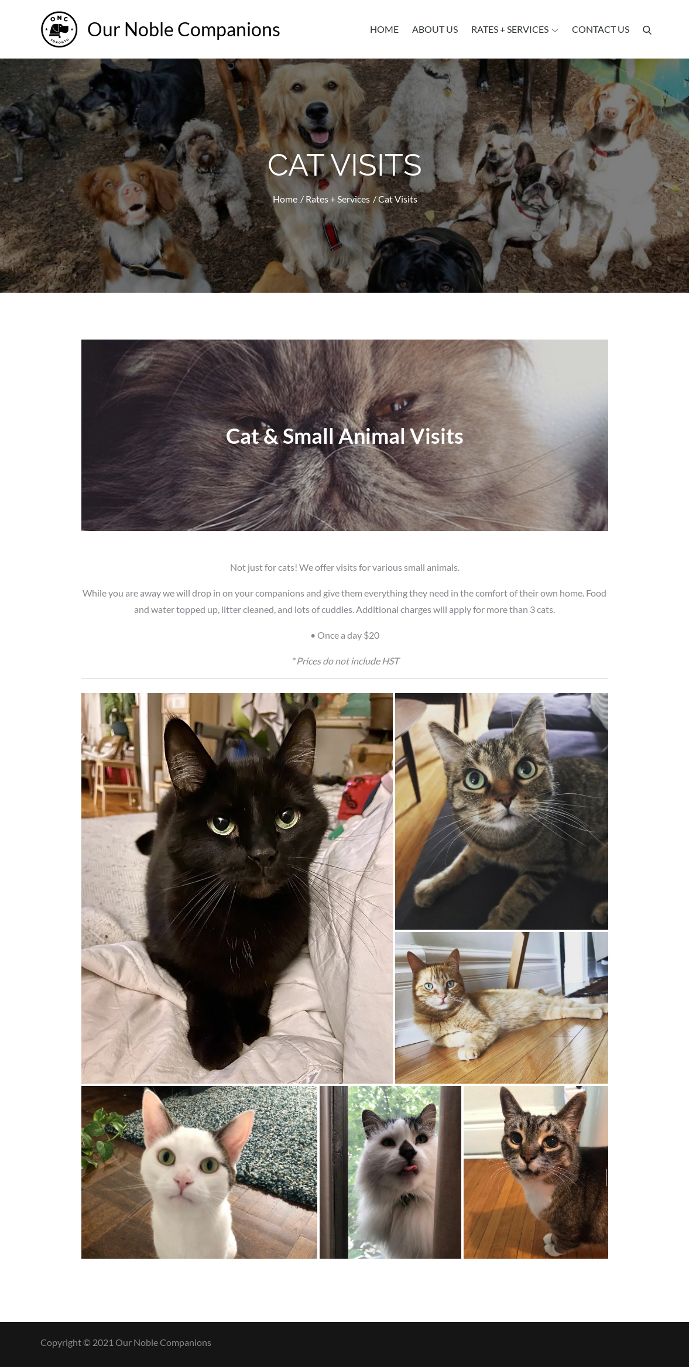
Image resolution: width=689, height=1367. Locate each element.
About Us (435, 29)
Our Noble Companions (183, 29)
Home (384, 29)
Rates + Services (514, 29)
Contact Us (600, 29)
